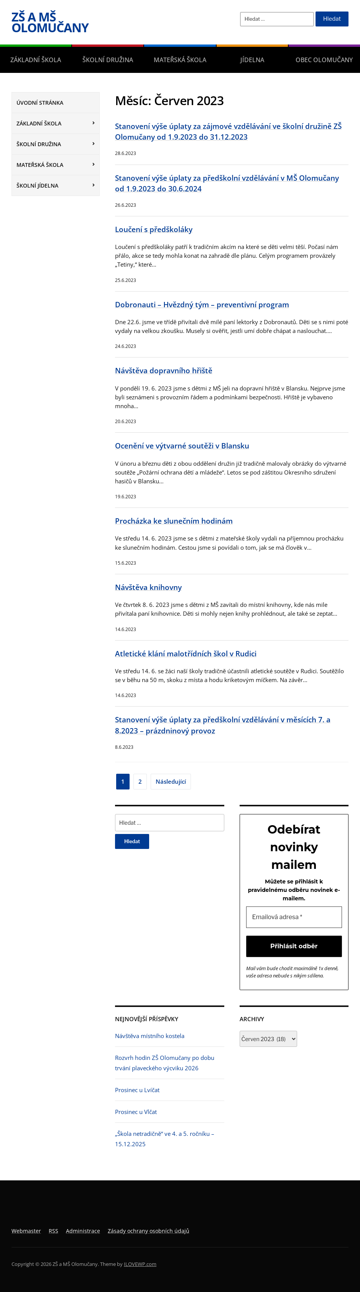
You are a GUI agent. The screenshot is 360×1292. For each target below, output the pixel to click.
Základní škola (35, 60)
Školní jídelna (37, 185)
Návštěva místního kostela (149, 1036)
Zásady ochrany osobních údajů (148, 1230)
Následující (171, 781)
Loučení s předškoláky (153, 229)
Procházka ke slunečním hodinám (174, 521)
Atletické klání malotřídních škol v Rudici (185, 653)
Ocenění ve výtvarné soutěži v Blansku (182, 445)
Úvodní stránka (39, 102)
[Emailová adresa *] (294, 917)
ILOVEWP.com (140, 1264)
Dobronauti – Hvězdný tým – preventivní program (202, 304)
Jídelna (252, 60)
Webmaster (26, 1230)
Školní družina (107, 60)
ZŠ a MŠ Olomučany (50, 22)
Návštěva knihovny (148, 587)
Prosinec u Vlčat (136, 1112)
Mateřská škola (180, 60)
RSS (53, 1230)
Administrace (83, 1230)
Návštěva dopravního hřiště (163, 370)
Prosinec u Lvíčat (137, 1090)
